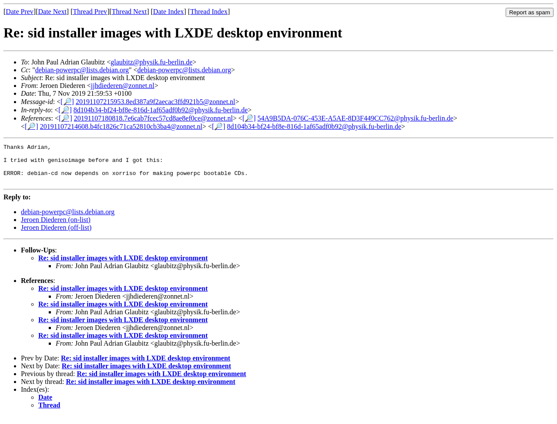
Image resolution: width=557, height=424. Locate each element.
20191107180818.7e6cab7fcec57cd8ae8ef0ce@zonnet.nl (153, 118)
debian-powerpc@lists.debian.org (82, 70)
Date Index (168, 11)
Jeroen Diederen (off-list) (56, 235)
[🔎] (67, 101)
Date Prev (20, 11)
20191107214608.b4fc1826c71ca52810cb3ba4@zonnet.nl (121, 126)
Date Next (52, 11)
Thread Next (129, 11)
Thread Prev (90, 11)
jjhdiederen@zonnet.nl (122, 85)
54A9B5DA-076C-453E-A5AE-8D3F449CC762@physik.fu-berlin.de (355, 118)
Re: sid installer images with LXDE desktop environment (123, 265)
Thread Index (209, 11)
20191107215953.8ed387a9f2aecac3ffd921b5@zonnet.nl (155, 101)
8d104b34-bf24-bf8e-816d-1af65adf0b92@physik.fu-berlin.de (161, 110)
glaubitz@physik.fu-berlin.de (151, 62)
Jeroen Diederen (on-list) (56, 227)
